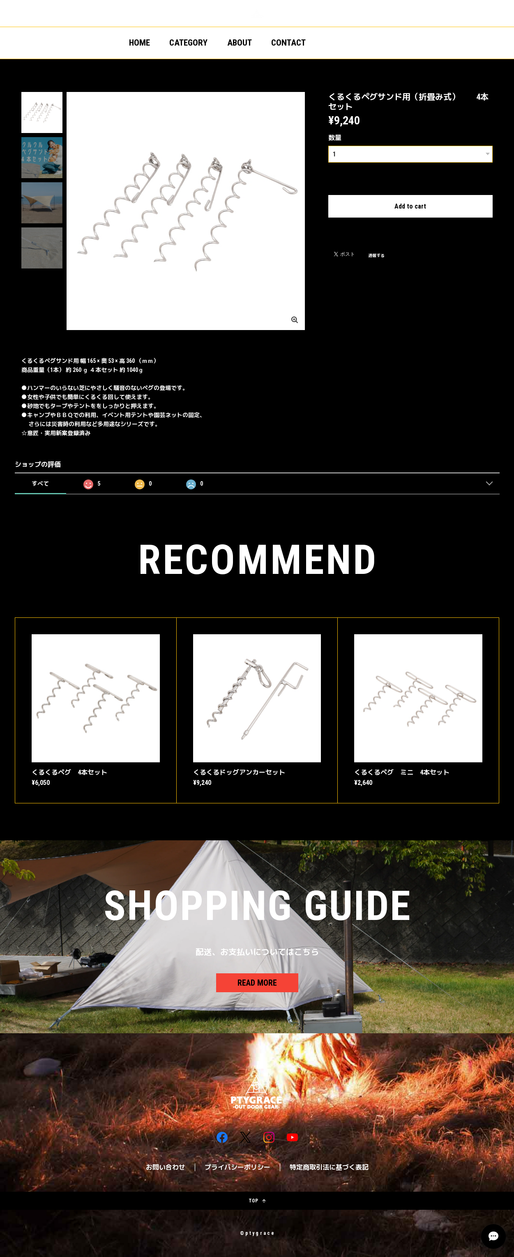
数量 (334, 138)
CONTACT (288, 43)
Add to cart (410, 205)
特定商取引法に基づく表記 (329, 1167)
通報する (376, 254)
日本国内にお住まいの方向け (410, 226)
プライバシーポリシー (237, 1167)
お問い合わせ (165, 1167)
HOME (139, 43)
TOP (257, 1201)
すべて (40, 483)
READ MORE (257, 983)
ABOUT (239, 43)
